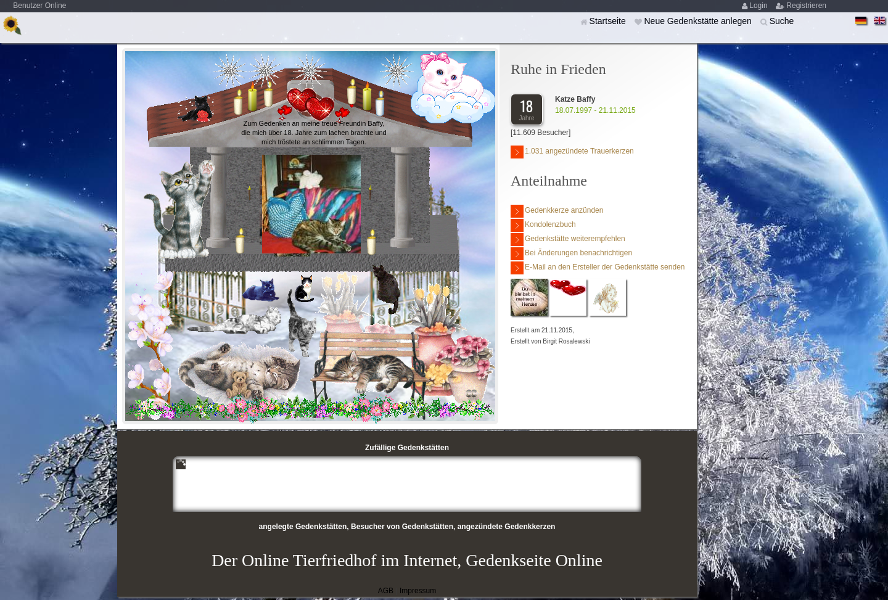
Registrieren (806, 5)
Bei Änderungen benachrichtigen (571, 253)
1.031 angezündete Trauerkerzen (572, 152)
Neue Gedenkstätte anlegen (699, 21)
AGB (385, 590)
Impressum (418, 590)
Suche (782, 21)
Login (759, 5)
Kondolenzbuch (543, 225)
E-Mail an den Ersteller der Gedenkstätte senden (597, 267)
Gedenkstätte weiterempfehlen (568, 239)
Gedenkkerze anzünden (557, 211)
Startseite (609, 21)
